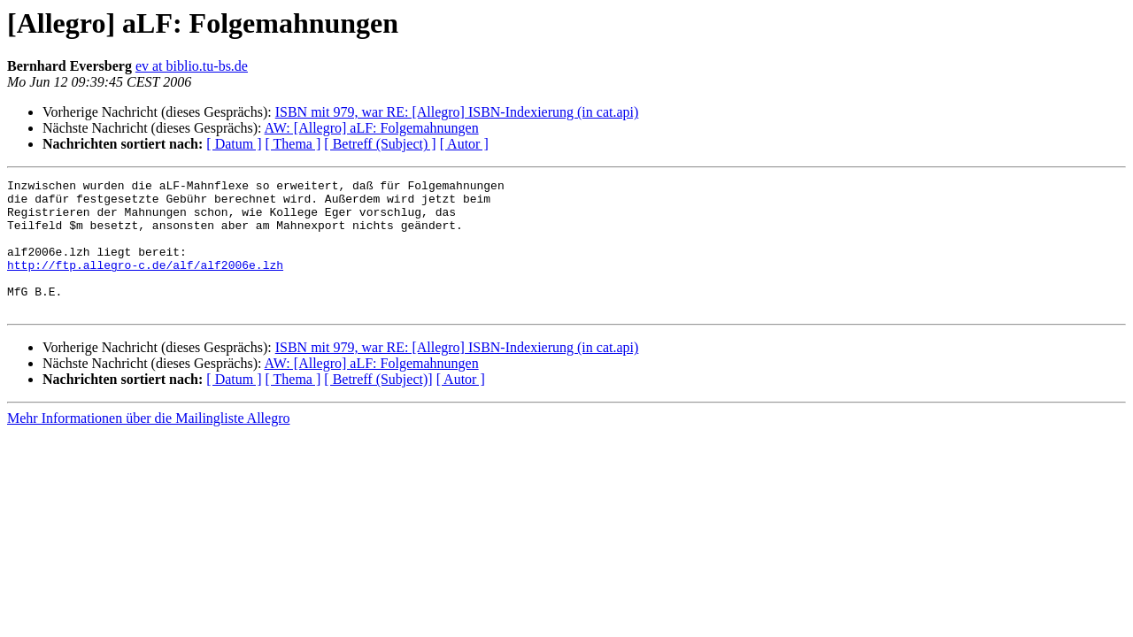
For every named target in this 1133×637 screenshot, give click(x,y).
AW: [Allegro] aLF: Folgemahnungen (372, 127)
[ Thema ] (293, 143)
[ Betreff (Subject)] (378, 405)
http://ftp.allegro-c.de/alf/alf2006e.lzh (145, 283)
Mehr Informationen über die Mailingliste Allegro (148, 444)
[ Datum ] (233, 143)
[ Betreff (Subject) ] (379, 143)
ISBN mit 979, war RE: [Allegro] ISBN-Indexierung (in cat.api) (457, 111)
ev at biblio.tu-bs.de (191, 65)
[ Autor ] (464, 143)
